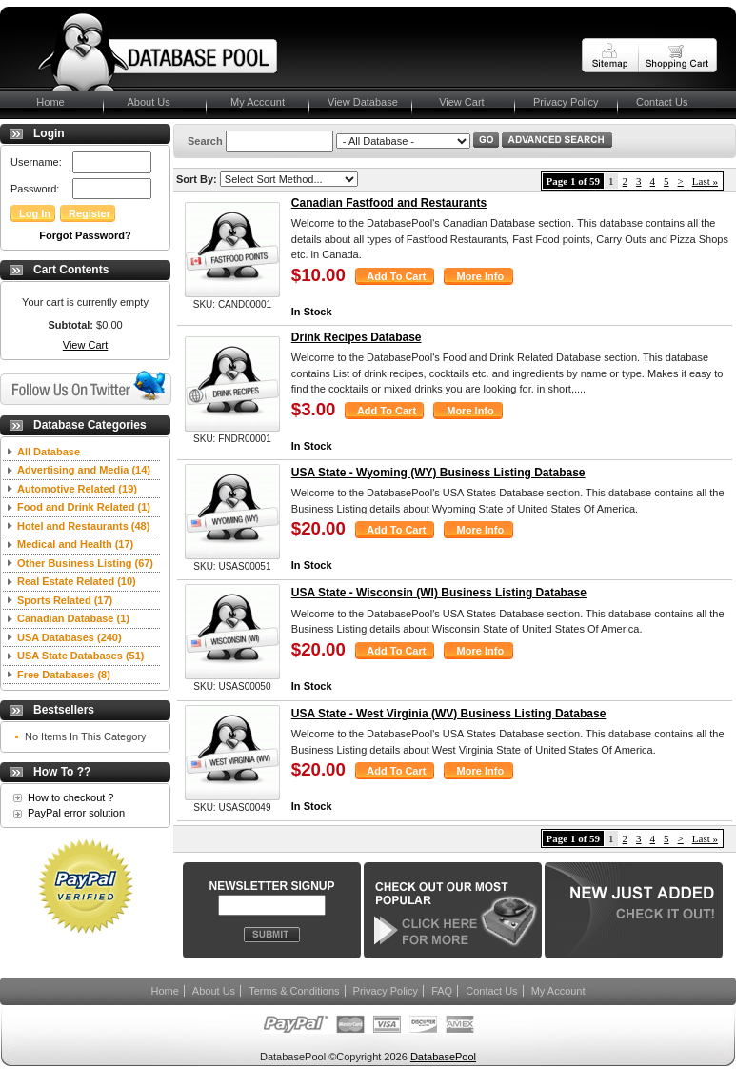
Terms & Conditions (294, 991)
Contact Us (661, 102)
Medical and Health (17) (75, 544)
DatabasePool (443, 1056)
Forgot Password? (85, 235)
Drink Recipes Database (356, 337)
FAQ (441, 991)
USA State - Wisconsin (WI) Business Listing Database (439, 592)
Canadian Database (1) (73, 618)
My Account (255, 102)
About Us (146, 102)
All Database (48, 451)
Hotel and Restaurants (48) (83, 526)
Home (42, 102)
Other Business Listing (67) (85, 563)
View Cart (457, 102)
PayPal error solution (76, 812)
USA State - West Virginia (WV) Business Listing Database (449, 713)
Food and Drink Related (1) (83, 507)
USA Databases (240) (69, 637)
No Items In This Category (86, 736)
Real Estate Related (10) (76, 581)
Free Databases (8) (63, 674)
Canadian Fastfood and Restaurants (389, 203)
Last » (705, 181)
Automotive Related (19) (77, 488)
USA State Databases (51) (80, 655)
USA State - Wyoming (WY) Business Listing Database (438, 472)
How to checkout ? (71, 797)
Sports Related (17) (64, 600)
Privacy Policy (565, 102)
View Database (363, 102)
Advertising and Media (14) (83, 469)
